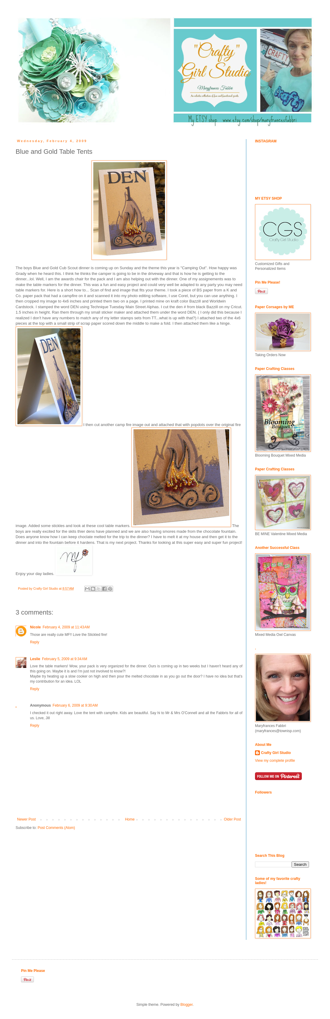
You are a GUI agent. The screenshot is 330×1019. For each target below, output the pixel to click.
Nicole (35, 627)
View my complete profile (275, 760)
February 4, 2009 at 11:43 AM (66, 627)
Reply (34, 642)
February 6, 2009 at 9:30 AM (75, 705)
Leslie (35, 659)
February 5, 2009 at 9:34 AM (64, 659)
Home (130, 819)
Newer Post (26, 819)
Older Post (232, 819)
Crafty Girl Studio (276, 753)
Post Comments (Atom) (56, 828)
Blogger (186, 1005)
